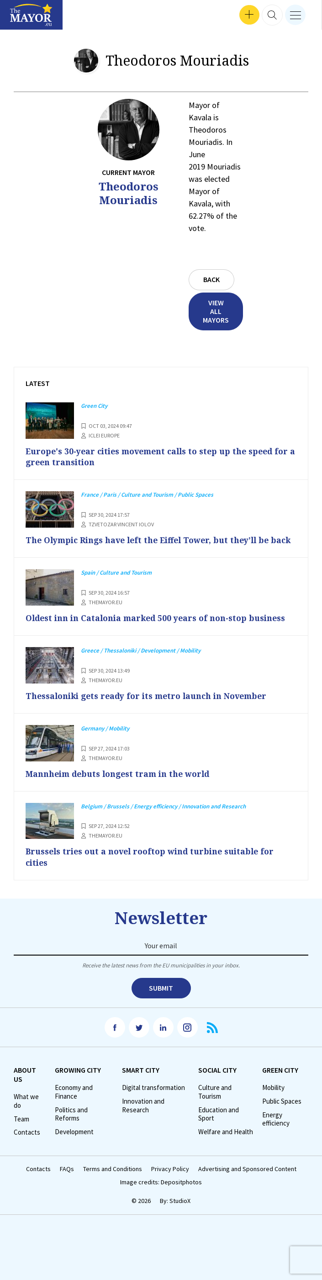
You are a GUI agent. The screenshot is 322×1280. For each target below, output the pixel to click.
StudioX (179, 1212)
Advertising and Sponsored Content (247, 1180)
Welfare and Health (225, 1143)
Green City (280, 1080)
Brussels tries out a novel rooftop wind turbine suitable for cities (155, 868)
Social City (217, 1080)
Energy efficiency (276, 1129)
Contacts (27, 1143)
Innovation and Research (143, 1116)
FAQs (67, 1180)
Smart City (140, 1080)
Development (74, 1143)
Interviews (22, 18)
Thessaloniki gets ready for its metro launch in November (152, 706)
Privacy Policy (170, 1180)
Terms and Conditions (112, 1180)
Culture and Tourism (215, 1103)
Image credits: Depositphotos (161, 1193)
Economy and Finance (74, 1103)
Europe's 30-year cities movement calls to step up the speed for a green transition (155, 457)
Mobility (273, 1099)
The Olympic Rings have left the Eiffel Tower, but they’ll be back (153, 545)
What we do (26, 1112)
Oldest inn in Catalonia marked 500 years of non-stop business (161, 628)
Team (21, 1130)
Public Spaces (281, 1112)
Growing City (78, 1080)
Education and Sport (218, 1124)
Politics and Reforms (71, 1124)
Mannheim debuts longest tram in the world (123, 784)
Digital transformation (153, 1099)
